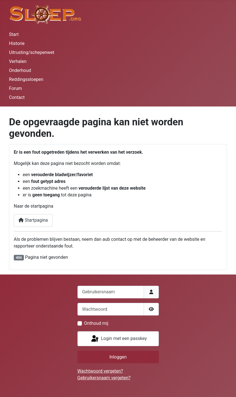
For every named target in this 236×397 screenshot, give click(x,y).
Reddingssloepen (26, 79)
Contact (17, 97)
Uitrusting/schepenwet (31, 52)
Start (14, 34)
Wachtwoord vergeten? (100, 371)
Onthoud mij (96, 323)
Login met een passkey (118, 339)
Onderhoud (20, 70)
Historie (17, 43)
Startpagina (33, 220)
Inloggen (118, 357)
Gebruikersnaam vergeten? (104, 377)
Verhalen (17, 61)
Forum (15, 88)
